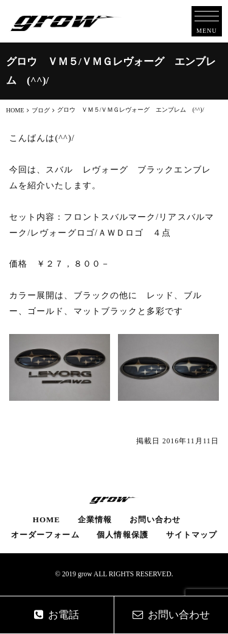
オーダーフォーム (45, 534)
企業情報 (95, 519)
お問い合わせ (155, 519)
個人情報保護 (122, 534)
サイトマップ (191, 534)
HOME (46, 519)
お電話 (56, 615)
